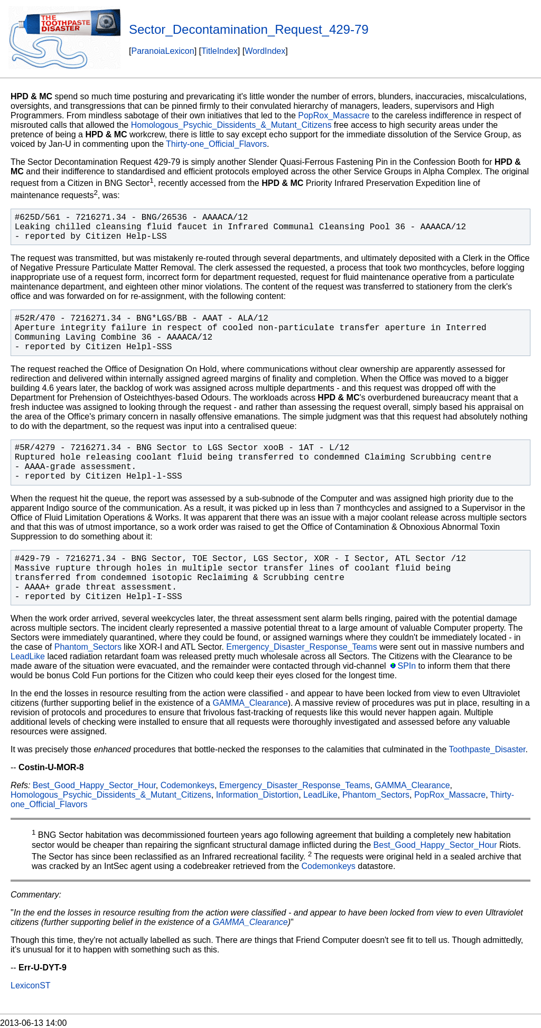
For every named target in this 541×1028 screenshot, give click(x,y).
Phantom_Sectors (88, 646)
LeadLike (28, 656)
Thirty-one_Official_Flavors (216, 143)
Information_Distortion (257, 794)
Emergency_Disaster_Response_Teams (301, 646)
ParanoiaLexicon (162, 50)
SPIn (406, 665)
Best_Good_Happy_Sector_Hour (94, 785)
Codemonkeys (187, 785)
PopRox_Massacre (333, 115)
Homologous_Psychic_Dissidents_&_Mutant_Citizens (231, 124)
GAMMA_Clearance (249, 702)
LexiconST (31, 985)
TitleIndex (219, 50)
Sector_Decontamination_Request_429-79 (249, 29)
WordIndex (265, 50)
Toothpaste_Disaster (487, 749)
